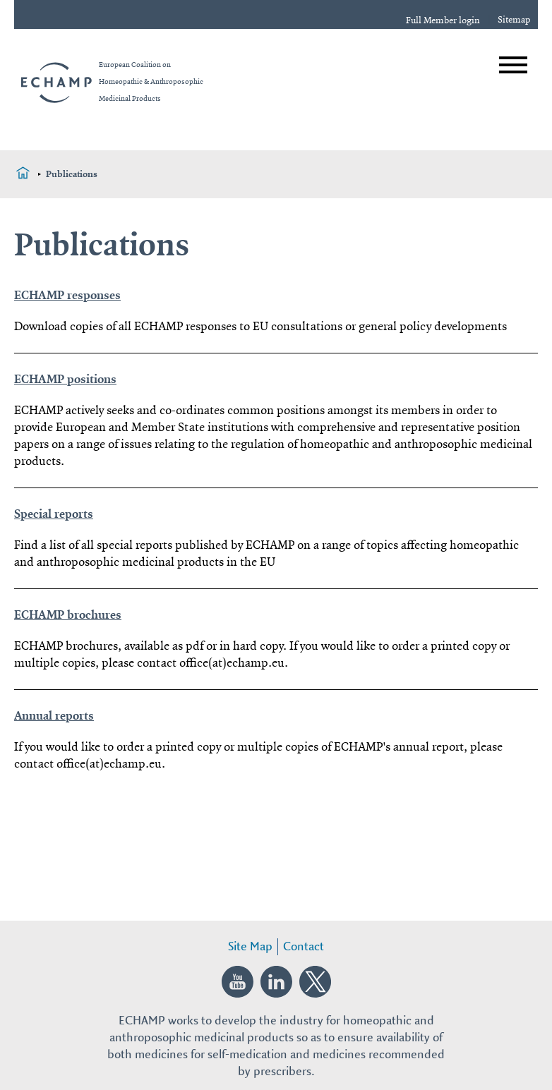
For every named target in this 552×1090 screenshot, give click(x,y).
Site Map (250, 946)
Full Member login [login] (443, 20)
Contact (303, 946)
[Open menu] (513, 64)
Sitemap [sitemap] (514, 20)
